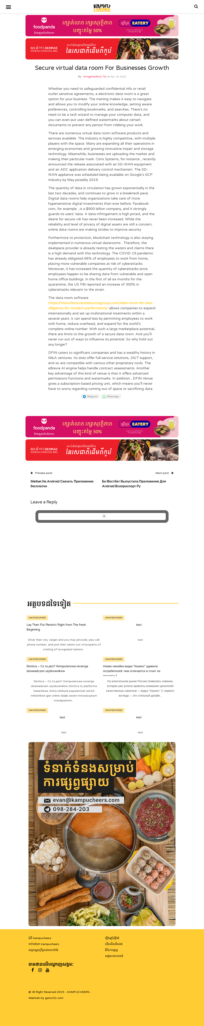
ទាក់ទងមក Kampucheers (43, 944)
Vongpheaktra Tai (94, 76)
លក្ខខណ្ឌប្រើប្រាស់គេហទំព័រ (43, 950)
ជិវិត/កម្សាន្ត (111, 950)
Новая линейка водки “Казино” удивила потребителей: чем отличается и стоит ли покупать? (131, 671)
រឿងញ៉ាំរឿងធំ (112, 938)
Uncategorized (37, 618)
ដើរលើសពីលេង (114, 944)
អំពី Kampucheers (39, 938)
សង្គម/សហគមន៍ (114, 956)
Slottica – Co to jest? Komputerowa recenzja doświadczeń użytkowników (57, 668)
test (139, 625)
